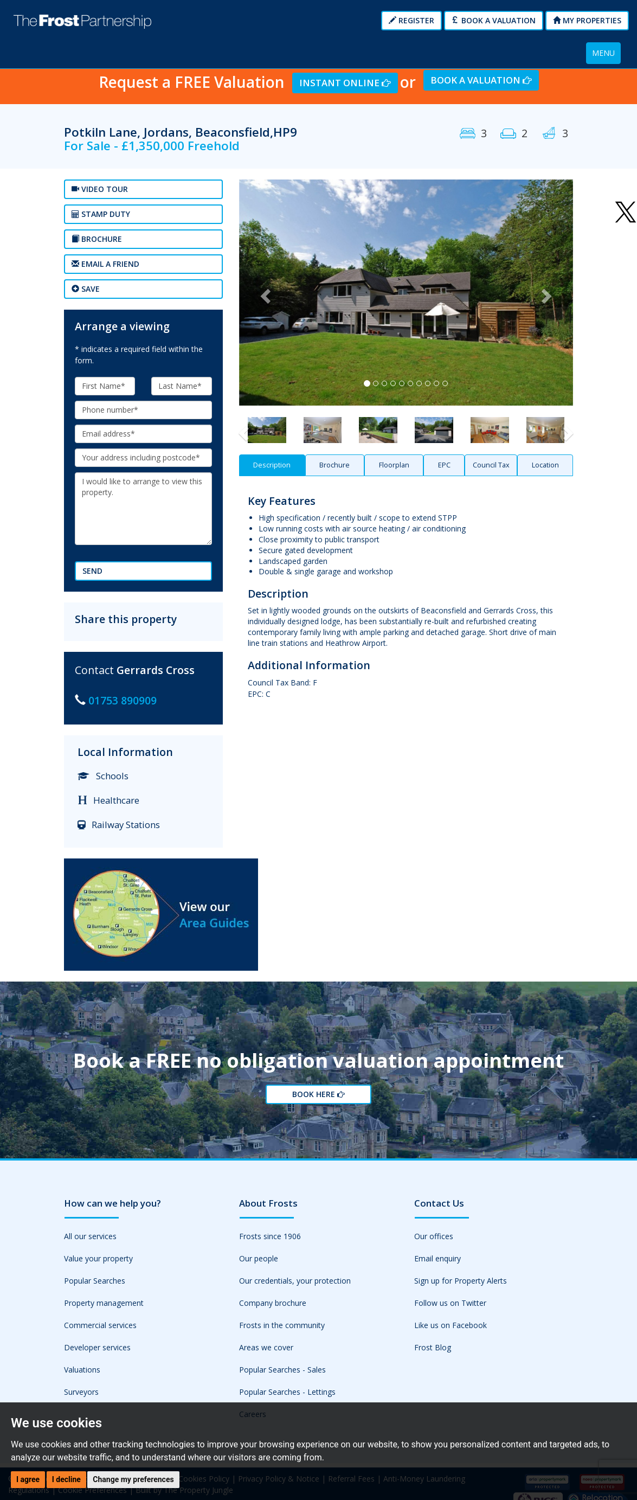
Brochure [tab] (334, 465)
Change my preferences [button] (133, 1479)
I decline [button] (66, 1479)
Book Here (318, 1094)
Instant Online (345, 82)
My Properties (587, 20)
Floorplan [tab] (394, 465)
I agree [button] (28, 1479)
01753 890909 (122, 700)
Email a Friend (105, 264)
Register (411, 20)
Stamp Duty (101, 214)
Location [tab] (545, 465)
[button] (264, 293)
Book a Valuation (494, 20)
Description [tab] (272, 465)
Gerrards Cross (156, 670)
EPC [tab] (444, 465)
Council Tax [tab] (491, 465)
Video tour (100, 189)
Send (92, 571)
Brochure (97, 239)
